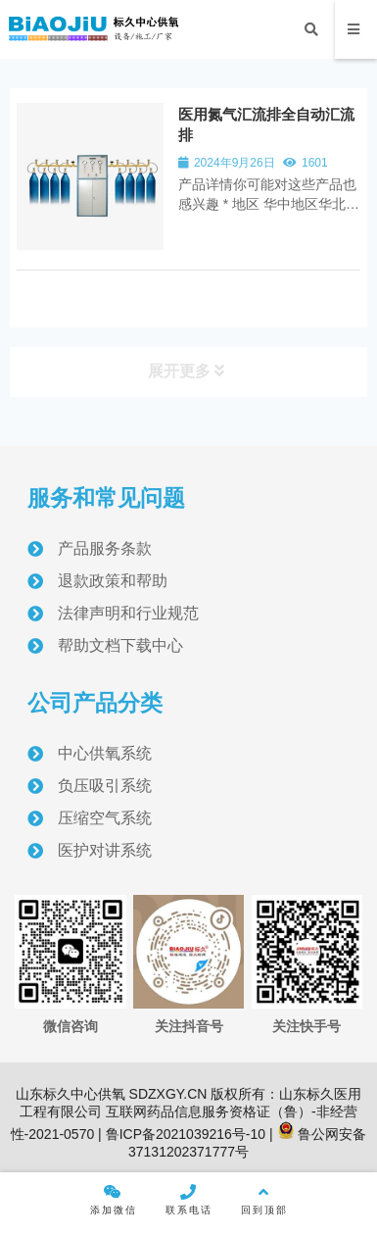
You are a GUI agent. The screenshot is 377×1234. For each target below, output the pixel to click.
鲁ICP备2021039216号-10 (183, 1134)
